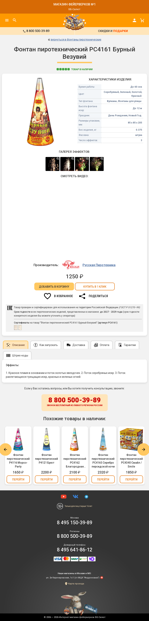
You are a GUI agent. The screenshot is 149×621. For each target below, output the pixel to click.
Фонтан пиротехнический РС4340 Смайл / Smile (131, 460)
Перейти (18, 479)
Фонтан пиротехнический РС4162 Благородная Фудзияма (74, 460)
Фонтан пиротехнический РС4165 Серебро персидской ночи (103, 460)
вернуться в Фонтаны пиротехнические (76, 39)
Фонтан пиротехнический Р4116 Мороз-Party (18, 460)
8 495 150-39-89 (74, 522)
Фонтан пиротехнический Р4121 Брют (46, 458)
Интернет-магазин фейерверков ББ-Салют (82, 617)
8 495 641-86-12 (74, 550)
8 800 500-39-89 (74, 402)
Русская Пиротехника (99, 265)
